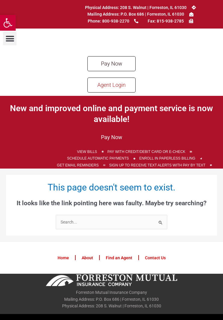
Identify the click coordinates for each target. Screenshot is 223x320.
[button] (8, 23)
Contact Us (155, 257)
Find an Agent (119, 257)
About (87, 257)
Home (63, 257)
